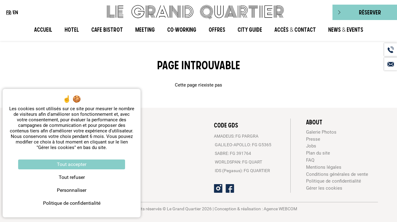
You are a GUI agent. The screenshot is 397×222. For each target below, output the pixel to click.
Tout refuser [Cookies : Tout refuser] (72, 177)
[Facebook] (230, 188)
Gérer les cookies (324, 188)
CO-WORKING (181, 29)
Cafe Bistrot (107, 29)
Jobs (311, 146)
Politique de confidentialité (333, 181)
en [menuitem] (15, 12)
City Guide (250, 29)
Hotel (72, 29)
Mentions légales (323, 167)
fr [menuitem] (8, 12)
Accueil (43, 29)
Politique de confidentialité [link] (71, 203)
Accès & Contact (295, 29)
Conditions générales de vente (337, 174)
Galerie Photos (321, 132)
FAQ (310, 160)
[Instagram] (218, 188)
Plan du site (318, 153)
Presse (313, 139)
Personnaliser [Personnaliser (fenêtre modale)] (71, 190)
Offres (217, 29)
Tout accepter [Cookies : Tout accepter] (71, 164)
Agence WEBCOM (280, 208)
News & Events (345, 29)
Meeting (145, 29)
